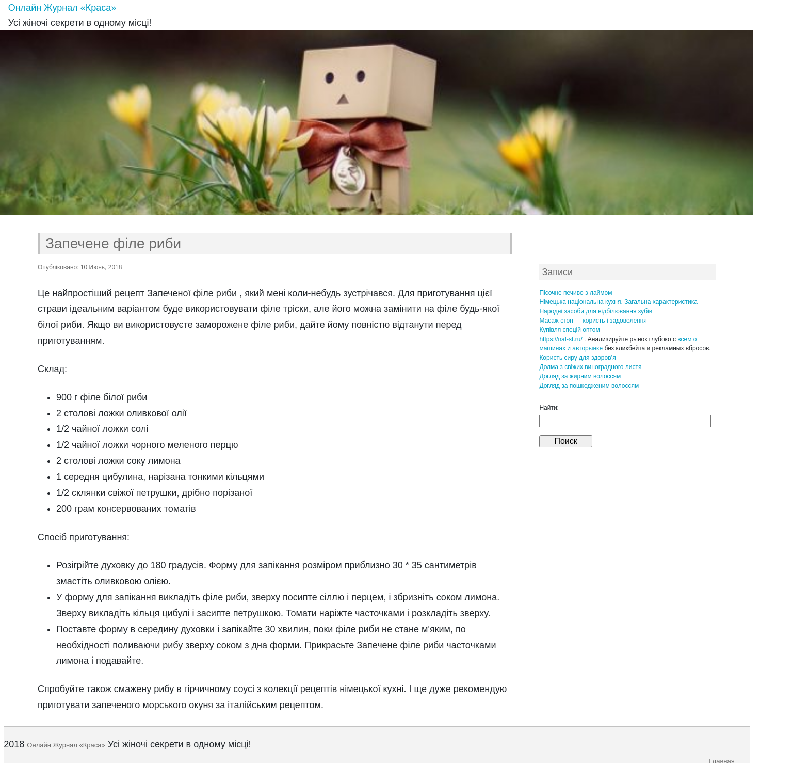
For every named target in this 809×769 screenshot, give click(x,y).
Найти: (549, 407)
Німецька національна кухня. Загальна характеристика (618, 302)
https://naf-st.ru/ (560, 339)
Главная (721, 761)
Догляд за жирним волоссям (580, 376)
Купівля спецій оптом (569, 329)
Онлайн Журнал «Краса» (62, 8)
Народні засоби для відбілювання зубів (595, 311)
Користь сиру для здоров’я (577, 357)
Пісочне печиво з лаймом (575, 292)
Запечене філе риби (113, 243)
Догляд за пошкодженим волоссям (589, 385)
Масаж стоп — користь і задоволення (593, 320)
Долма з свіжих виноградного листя (590, 367)
